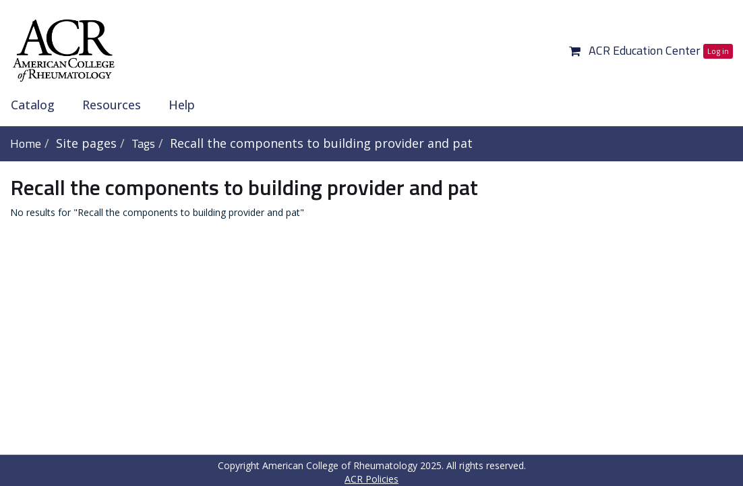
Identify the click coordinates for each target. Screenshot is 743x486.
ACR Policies (371, 479)
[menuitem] (37, 104)
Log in (718, 51)
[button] (575, 50)
